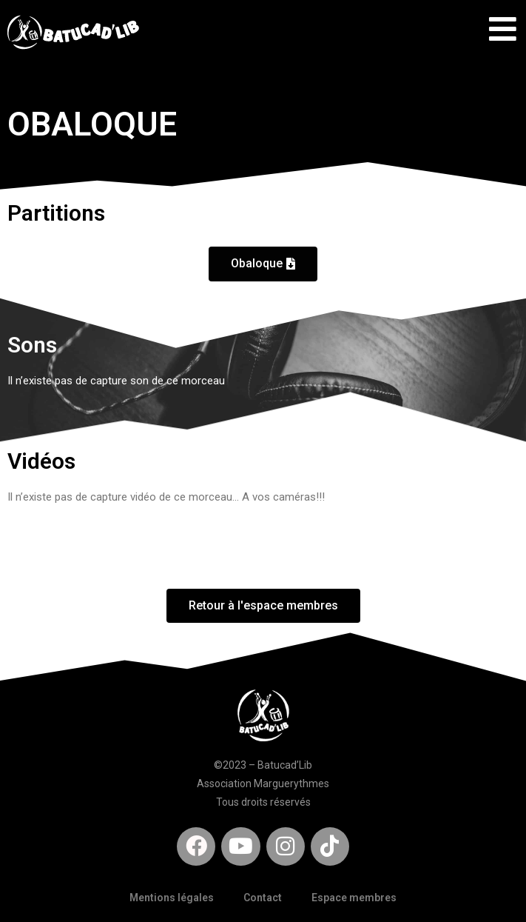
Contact (262, 897)
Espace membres (354, 897)
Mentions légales (171, 897)
